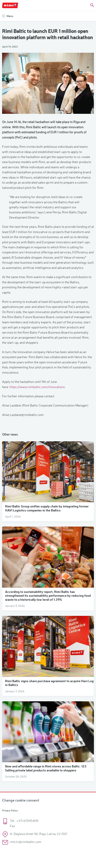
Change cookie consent (20, 800)
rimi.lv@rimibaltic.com (25, 842)
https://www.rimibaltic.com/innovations (37, 387)
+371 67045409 (27, 821)
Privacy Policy (10, 810)
